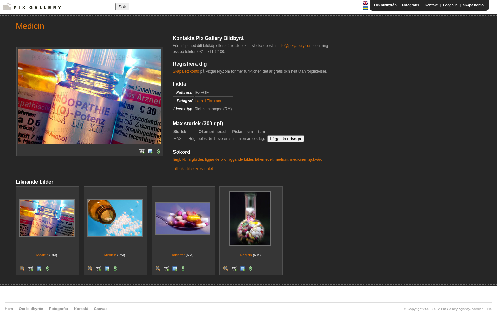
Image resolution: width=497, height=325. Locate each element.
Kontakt (431, 5)
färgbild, (179, 159)
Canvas (100, 309)
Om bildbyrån (385, 5)
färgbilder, (195, 159)
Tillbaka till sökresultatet (193, 168)
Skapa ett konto (186, 71)
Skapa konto (473, 5)
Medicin (42, 255)
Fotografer (410, 5)
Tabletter (178, 255)
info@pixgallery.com (295, 45)
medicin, (282, 159)
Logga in (450, 5)
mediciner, (298, 159)
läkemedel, (264, 159)
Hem (9, 309)
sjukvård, (316, 159)
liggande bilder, (241, 159)
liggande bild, (216, 159)
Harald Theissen (208, 101)
